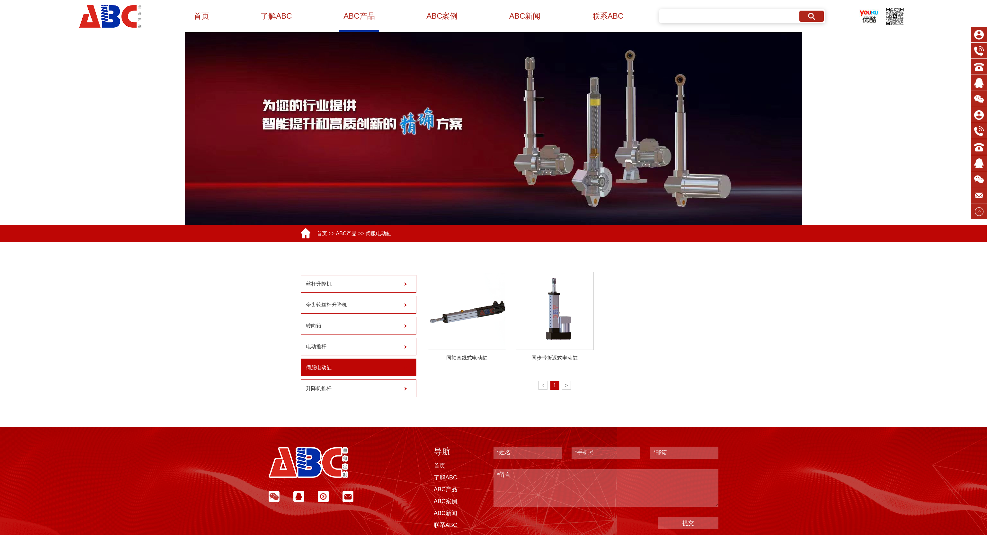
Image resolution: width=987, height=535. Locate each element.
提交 (688, 523)
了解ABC (276, 16)
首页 (201, 16)
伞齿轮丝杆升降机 (326, 305)
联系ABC (607, 16)
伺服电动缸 (378, 233)
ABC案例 (442, 16)
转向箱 (313, 325)
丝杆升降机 (319, 284)
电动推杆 (316, 346)
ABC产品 (359, 16)
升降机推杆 (319, 388)
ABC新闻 (524, 16)
